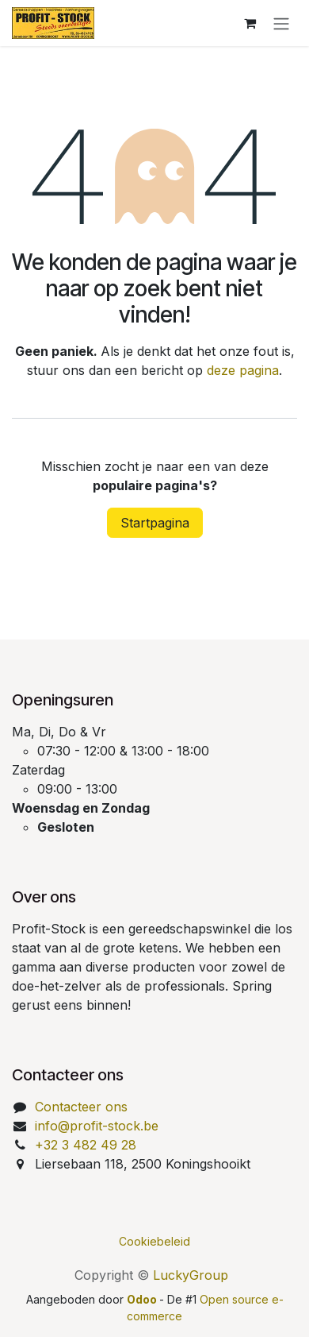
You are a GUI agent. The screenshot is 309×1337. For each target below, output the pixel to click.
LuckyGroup (190, 1275)
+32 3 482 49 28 (85, 1145)
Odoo (143, 1299)
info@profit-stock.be (96, 1126)
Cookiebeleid (154, 1241)
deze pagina (243, 370)
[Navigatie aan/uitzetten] (281, 23)
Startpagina (154, 523)
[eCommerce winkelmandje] (249, 23)
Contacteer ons (81, 1107)
